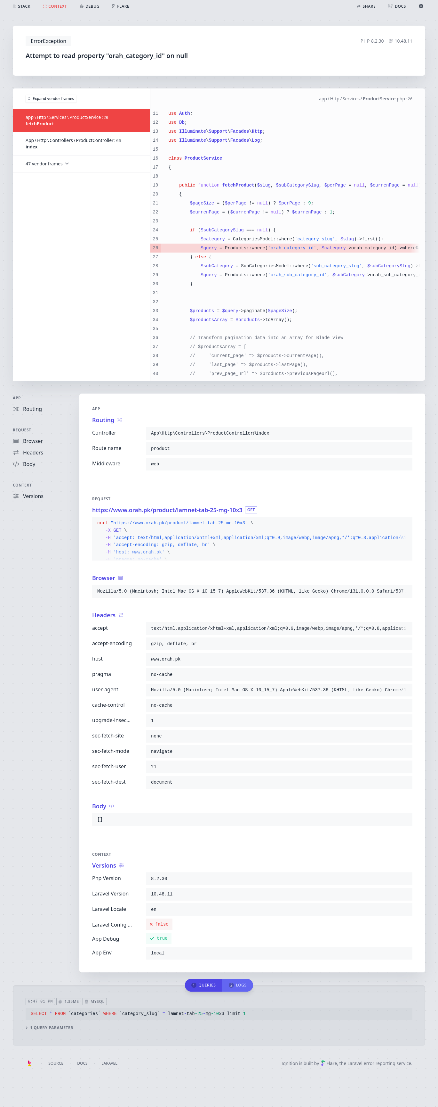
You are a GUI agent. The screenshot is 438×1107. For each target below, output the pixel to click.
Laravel (109, 1063)
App (17, 398)
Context (22, 485)
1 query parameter (49, 1027)
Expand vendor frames (51, 98)
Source (55, 1063)
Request (22, 430)
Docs (82, 1063)
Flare (329, 1063)
